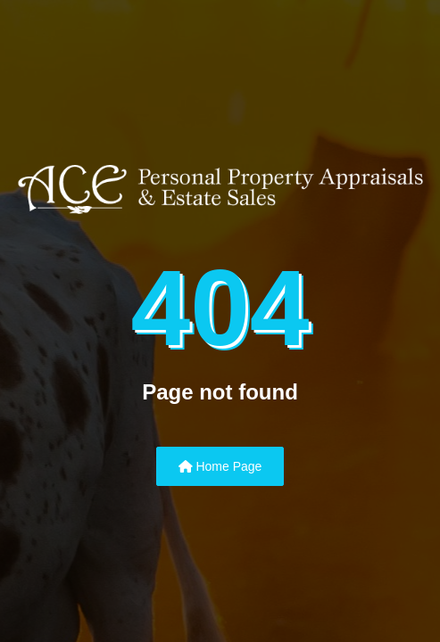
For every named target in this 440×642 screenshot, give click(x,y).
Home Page (220, 466)
